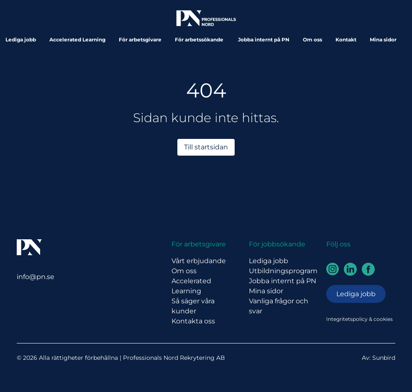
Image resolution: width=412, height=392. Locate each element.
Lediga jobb (20, 39)
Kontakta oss (193, 321)
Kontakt (345, 39)
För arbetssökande (200, 39)
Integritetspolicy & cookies (359, 319)
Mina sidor (383, 39)
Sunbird (383, 357)
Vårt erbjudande (198, 261)
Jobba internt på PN (263, 39)
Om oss (312, 39)
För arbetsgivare (140, 39)
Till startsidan (206, 147)
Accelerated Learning (77, 39)
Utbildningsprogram (283, 271)
